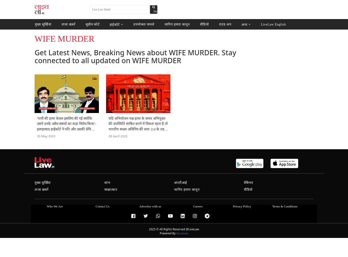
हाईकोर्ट (116, 24)
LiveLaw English (272, 24)
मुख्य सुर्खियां (43, 24)
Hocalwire (182, 233)
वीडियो (203, 24)
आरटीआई (180, 183)
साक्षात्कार (111, 189)
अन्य (245, 24)
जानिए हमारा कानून (176, 24)
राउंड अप (224, 24)
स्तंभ (107, 183)
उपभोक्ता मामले (143, 24)
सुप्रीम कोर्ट (92, 24)
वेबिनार (248, 183)
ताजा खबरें (68, 24)
